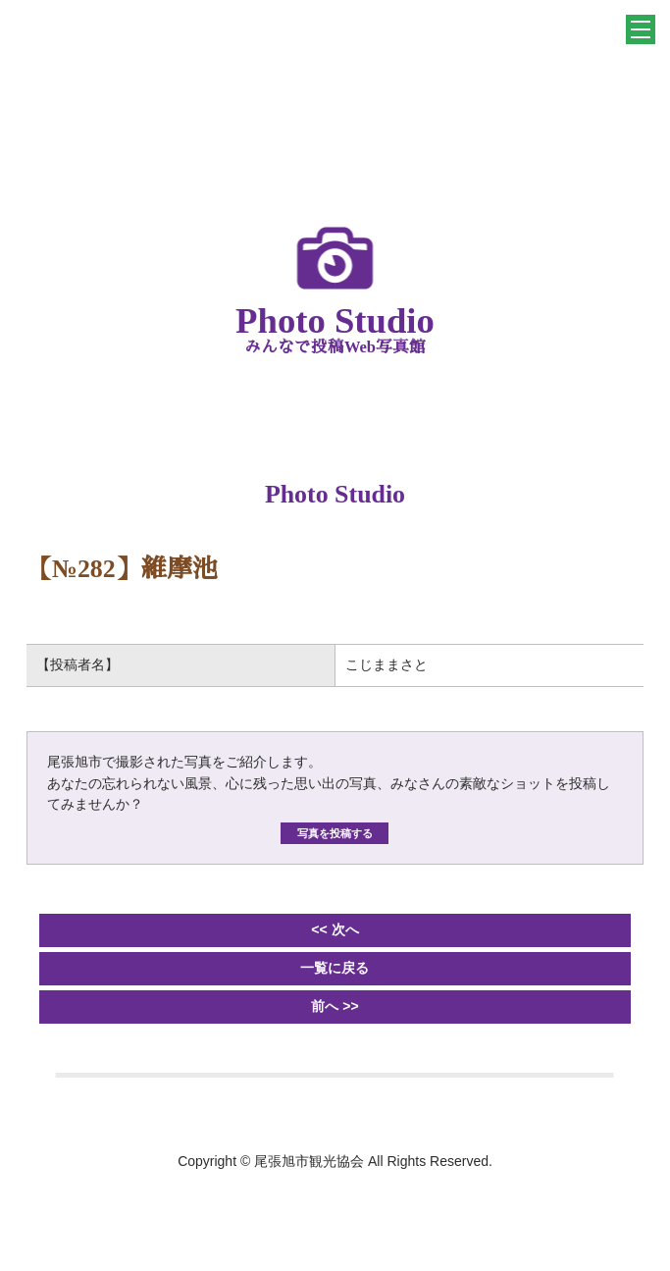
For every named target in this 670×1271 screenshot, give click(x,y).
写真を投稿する (335, 833)
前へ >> (334, 1006)
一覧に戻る (334, 968)
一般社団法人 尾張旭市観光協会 (335, 73)
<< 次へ (334, 929)
